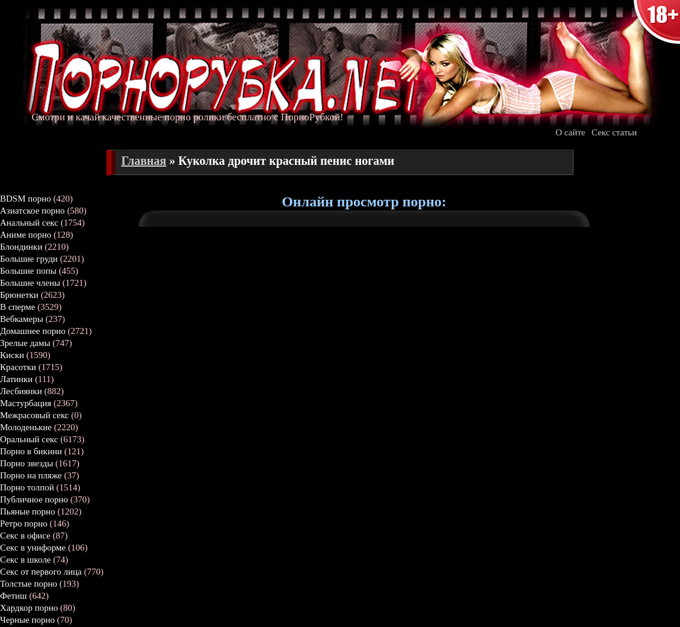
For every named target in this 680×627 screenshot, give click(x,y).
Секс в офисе (25, 535)
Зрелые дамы (25, 343)
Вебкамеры (21, 319)
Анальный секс (29, 222)
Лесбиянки (21, 391)
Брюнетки (19, 295)
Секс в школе (25, 559)
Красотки (18, 367)
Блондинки (21, 247)
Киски (12, 355)
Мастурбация (25, 403)
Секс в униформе (33, 547)
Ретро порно (24, 523)
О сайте (570, 132)
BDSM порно (25, 198)
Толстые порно (28, 583)
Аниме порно (25, 234)
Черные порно (27, 620)
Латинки (16, 379)
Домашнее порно (33, 331)
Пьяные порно (27, 511)
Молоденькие (26, 427)
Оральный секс (29, 439)
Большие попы (28, 271)
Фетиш (13, 596)
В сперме (18, 307)
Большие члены (30, 283)
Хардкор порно (29, 608)
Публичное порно (34, 499)
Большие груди (29, 259)
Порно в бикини (31, 451)
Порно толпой (27, 487)
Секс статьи (614, 132)
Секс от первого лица (41, 571)
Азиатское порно (32, 210)
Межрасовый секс (34, 415)
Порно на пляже (31, 475)
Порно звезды (26, 463)
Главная (144, 160)
